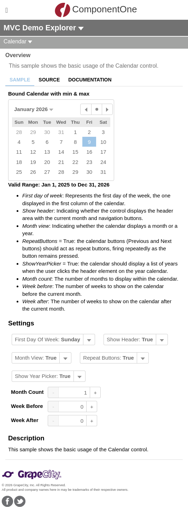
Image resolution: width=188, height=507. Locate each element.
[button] (33, 109)
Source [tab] (49, 80)
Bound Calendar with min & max (48, 94)
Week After (25, 420)
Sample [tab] (20, 80)
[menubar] (53, 339)
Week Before (27, 406)
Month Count (27, 392)
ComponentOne (95, 10)
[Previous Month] (86, 109)
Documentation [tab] (89, 80)
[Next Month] (107, 109)
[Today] (96, 109)
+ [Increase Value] (95, 393)
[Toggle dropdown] (89, 339)
